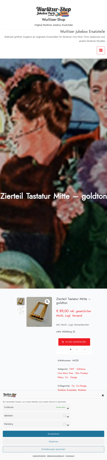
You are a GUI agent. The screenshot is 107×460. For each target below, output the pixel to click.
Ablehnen (53, 441)
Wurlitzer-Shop (53, 19)
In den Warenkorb (73, 341)
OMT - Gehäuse (77, 369)
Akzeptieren (53, 434)
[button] (102, 395)
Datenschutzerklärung (55, 456)
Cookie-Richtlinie (39, 456)
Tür (72, 385)
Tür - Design (71, 377)
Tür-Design (81, 385)
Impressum (70, 456)
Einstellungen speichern (53, 449)
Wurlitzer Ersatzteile (67, 390)
